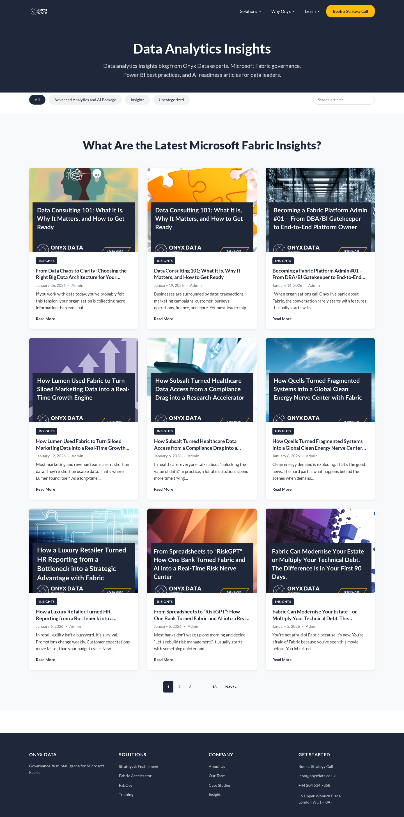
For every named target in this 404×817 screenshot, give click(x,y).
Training (126, 794)
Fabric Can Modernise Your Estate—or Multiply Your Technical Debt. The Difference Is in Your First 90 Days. (314, 619)
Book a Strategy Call (350, 11)
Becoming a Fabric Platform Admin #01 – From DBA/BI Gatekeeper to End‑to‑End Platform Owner (317, 277)
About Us (217, 766)
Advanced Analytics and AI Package (85, 99)
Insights (137, 99)
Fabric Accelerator (135, 775)
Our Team (217, 775)
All (37, 99)
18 (214, 686)
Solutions (250, 11)
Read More (45, 318)
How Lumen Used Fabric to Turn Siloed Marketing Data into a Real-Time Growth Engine (80, 448)
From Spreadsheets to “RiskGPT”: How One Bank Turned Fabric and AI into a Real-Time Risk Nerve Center (201, 619)
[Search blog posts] (344, 100)
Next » (231, 686)
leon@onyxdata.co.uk (317, 775)
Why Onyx (283, 11)
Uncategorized (171, 99)
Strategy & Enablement (139, 766)
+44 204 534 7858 (314, 785)
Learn (312, 11)
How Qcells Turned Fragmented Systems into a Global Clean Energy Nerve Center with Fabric (317, 448)
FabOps (125, 785)
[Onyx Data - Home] (39, 11)
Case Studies (220, 785)
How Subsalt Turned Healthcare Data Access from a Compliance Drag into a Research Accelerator (195, 448)
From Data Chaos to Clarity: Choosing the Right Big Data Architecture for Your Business (81, 277)
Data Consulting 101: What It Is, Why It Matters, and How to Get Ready (197, 273)
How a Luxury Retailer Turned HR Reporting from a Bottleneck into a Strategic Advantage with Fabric (74, 619)
